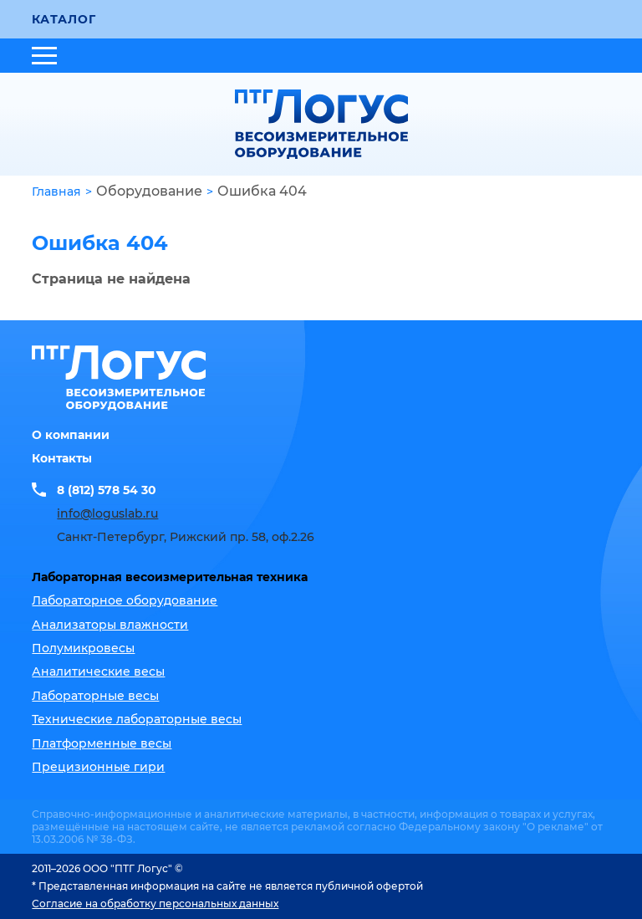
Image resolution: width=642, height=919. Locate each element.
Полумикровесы (83, 648)
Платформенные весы (101, 743)
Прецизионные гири (98, 766)
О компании (71, 434)
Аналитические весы (98, 671)
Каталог (63, 19)
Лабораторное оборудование (124, 600)
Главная (56, 191)
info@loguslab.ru (107, 513)
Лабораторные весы (95, 695)
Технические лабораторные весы (137, 719)
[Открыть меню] (44, 55)
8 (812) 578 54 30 (106, 490)
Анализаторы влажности (110, 624)
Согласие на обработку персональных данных (155, 903)
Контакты (62, 458)
